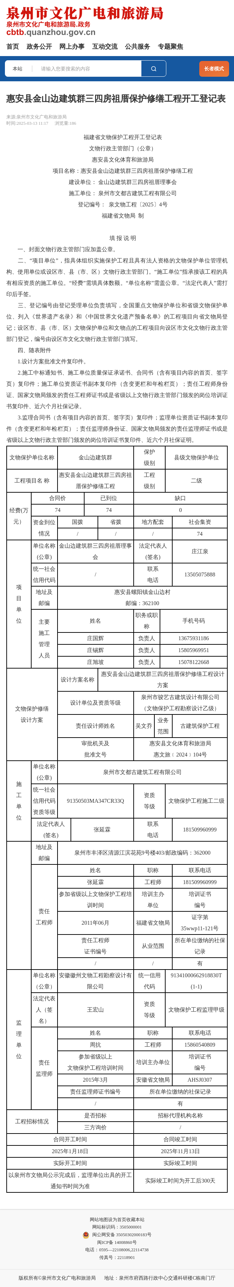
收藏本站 (135, 1219)
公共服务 (137, 46)
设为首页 (117, 1219)
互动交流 (105, 46)
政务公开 (39, 46)
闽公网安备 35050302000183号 (117, 1235)
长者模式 (214, 68)
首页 (12, 46)
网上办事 (72, 46)
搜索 (154, 69)
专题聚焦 (170, 46)
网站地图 (99, 1219)
